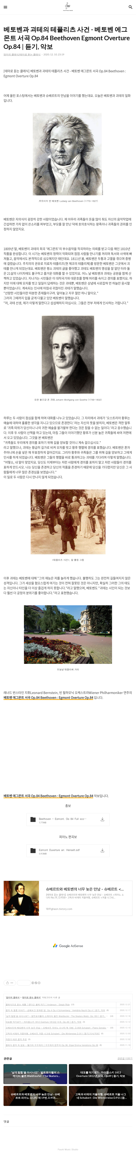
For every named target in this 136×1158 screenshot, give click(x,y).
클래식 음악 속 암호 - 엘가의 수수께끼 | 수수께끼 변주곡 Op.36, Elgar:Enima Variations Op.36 (52, 1045)
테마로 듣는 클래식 (31, 997)
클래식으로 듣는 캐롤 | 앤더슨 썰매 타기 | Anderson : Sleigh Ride (38, 1004)
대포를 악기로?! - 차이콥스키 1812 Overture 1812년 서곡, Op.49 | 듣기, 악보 (43, 1021)
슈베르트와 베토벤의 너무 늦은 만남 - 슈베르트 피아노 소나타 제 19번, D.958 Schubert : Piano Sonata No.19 (57, 1027)
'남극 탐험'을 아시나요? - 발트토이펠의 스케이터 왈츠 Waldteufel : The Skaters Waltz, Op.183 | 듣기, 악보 (57, 1016)
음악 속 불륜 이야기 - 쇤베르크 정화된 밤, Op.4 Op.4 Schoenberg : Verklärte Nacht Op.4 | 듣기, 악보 (55, 1010)
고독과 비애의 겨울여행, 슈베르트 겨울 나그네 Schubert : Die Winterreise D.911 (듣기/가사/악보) (53, 1033)
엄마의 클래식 (13, 997)
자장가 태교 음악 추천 (16, 1039)
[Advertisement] (68, 945)
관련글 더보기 (125, 1058)
